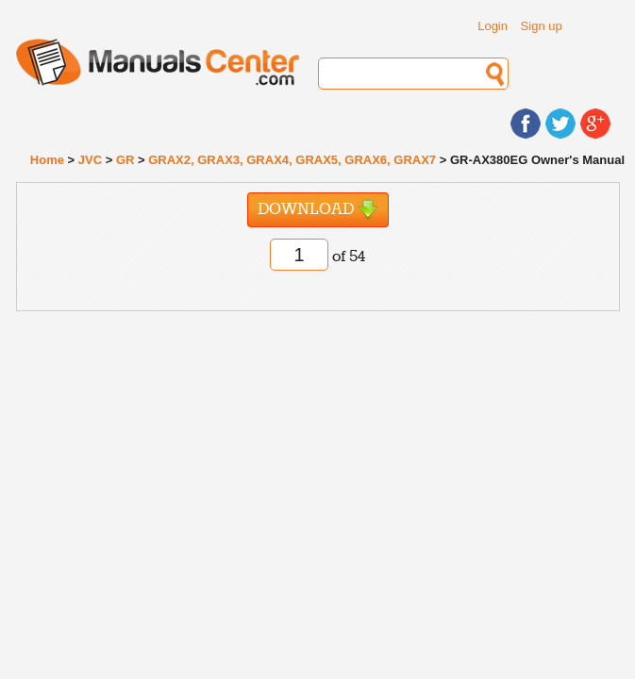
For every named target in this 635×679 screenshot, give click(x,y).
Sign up (541, 26)
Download (318, 210)
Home (47, 160)
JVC (90, 160)
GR (125, 160)
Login (492, 26)
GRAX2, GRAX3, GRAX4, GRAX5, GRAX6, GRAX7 (292, 160)
